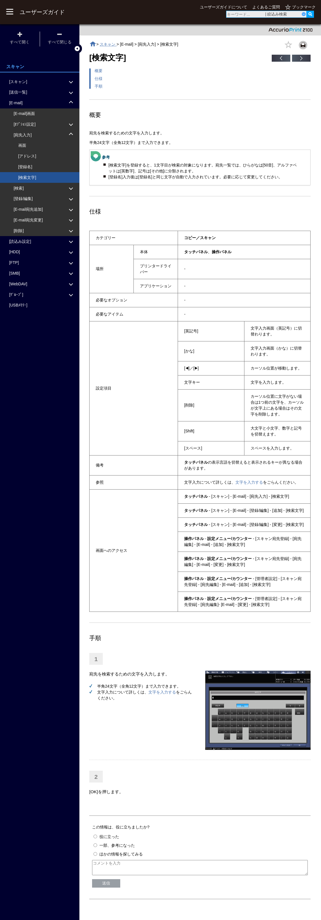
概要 (98, 70)
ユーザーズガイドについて (223, 7)
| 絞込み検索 (276, 14)
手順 (98, 86)
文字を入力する (249, 482)
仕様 (98, 78)
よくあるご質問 (266, 7)
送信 (106, 885)
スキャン (108, 44)
